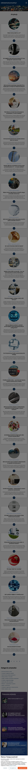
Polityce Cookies (12, 765)
